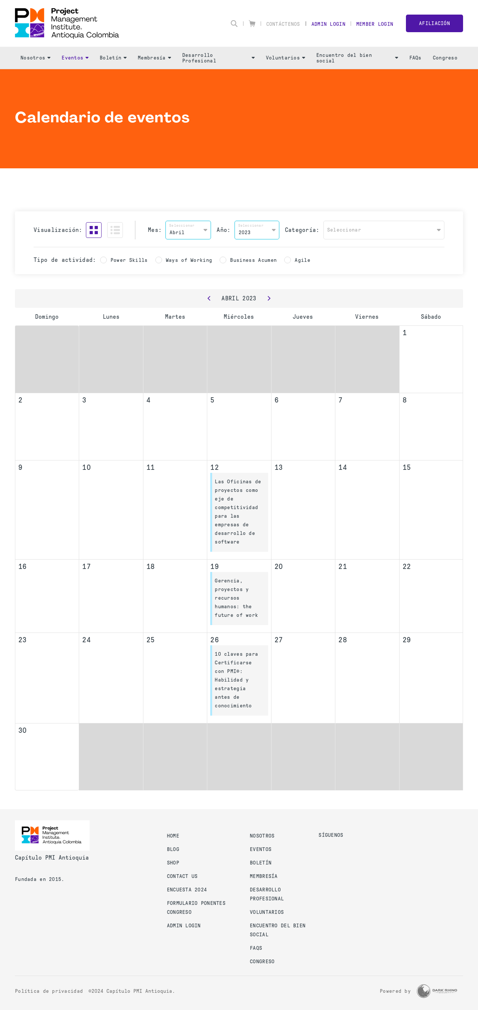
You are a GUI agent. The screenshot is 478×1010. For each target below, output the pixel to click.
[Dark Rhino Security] (437, 991)
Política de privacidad (49, 991)
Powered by (395, 991)
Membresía (154, 58)
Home (173, 836)
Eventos (75, 58)
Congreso (445, 58)
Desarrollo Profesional (218, 58)
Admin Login (328, 24)
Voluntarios (285, 58)
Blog (173, 849)
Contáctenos (283, 24)
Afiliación (434, 23)
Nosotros (35, 58)
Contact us (182, 876)
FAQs (415, 58)
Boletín (113, 58)
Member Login (374, 24)
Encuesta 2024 (187, 890)
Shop (173, 863)
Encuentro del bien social (357, 58)
